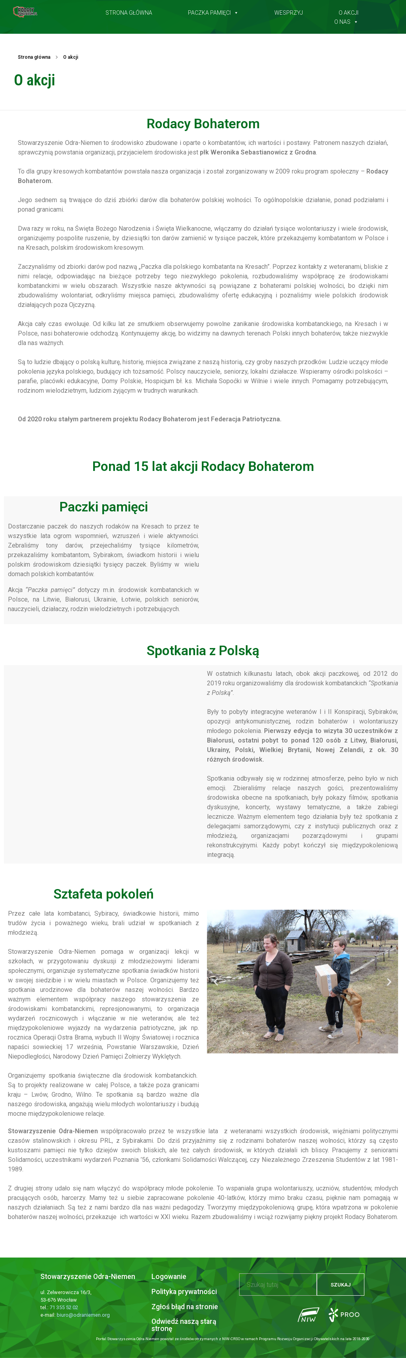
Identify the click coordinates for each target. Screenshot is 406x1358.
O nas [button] (346, 20)
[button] (216, 981)
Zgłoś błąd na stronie (184, 1307)
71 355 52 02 (64, 1307)
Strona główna (128, 11)
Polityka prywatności (184, 1292)
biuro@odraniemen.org (83, 1315)
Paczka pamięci (213, 11)
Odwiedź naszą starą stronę (183, 1325)
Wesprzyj (288, 11)
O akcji (348, 11)
